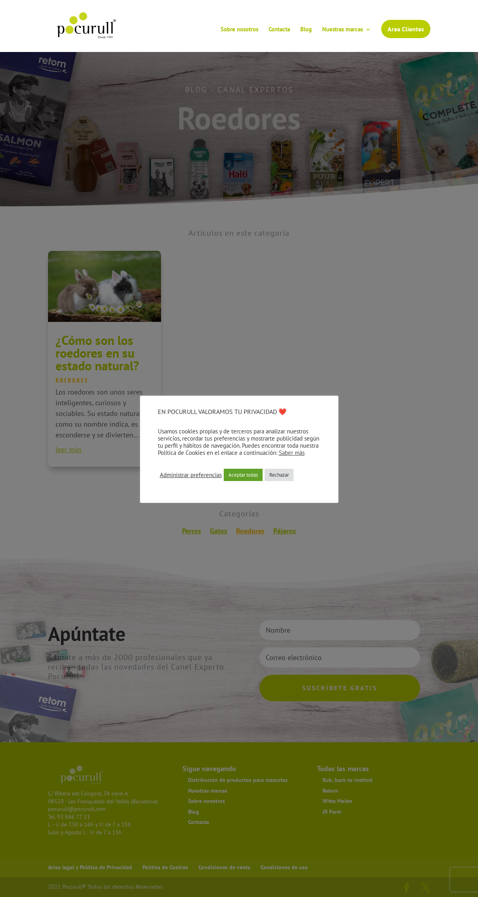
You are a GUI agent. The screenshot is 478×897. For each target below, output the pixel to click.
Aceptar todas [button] (243, 475)
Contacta (279, 30)
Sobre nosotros (239, 30)
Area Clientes (406, 29)
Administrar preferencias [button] (191, 475)
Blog (306, 30)
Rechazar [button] (279, 475)
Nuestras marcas (342, 30)
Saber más (292, 452)
